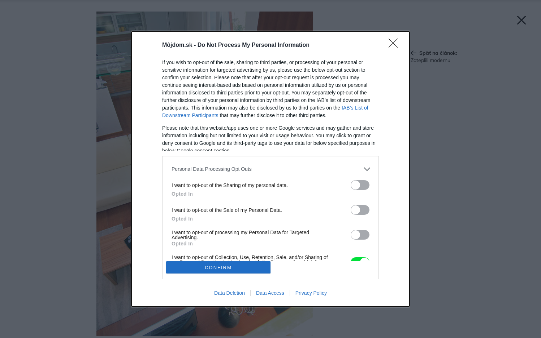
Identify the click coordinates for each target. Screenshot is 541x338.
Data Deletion (229, 293)
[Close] (395, 45)
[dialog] (270, 169)
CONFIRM (218, 267)
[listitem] (270, 169)
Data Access (270, 293)
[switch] (360, 185)
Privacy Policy (311, 293)
